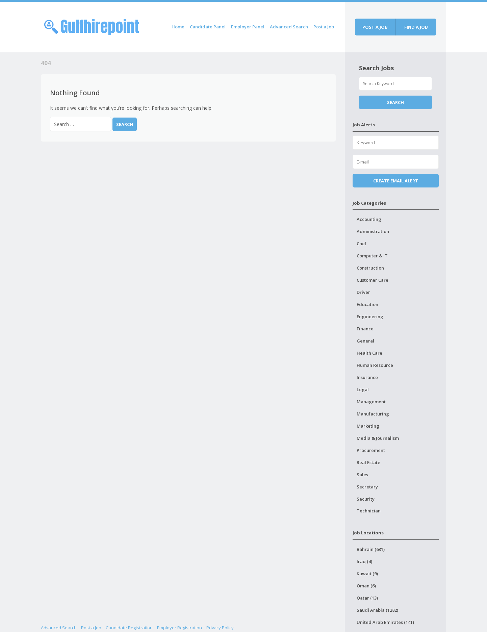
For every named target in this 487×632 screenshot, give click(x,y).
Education (367, 304)
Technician (369, 511)
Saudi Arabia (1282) (377, 610)
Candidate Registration (129, 628)
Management (371, 402)
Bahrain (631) (371, 549)
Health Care (369, 353)
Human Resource (375, 365)
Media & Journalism (378, 438)
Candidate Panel (208, 27)
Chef (361, 244)
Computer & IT (372, 256)
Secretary (367, 487)
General (365, 341)
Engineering (370, 316)
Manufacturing (373, 414)
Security (366, 499)
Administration (373, 231)
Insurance (367, 377)
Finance (365, 329)
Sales (362, 475)
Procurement (371, 450)
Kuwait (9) (367, 574)
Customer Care (372, 280)
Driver (363, 292)
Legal (363, 389)
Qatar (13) (367, 598)
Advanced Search (289, 27)
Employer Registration (179, 628)
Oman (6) (366, 586)
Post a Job (323, 27)
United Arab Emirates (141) (385, 622)
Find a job (416, 27)
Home (178, 27)
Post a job (375, 27)
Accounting (369, 219)
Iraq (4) (364, 561)
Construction (370, 268)
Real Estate (368, 462)
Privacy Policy (220, 628)
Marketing (368, 426)
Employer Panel (247, 27)
